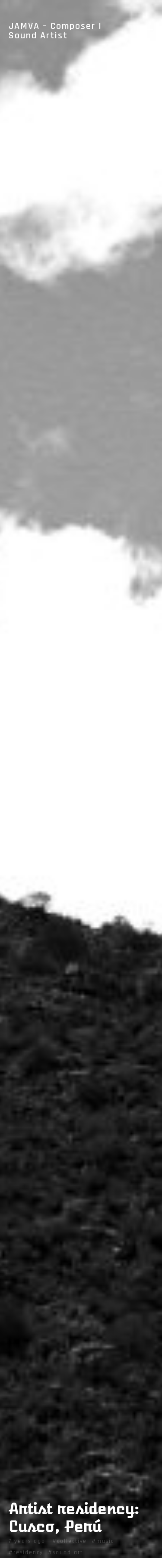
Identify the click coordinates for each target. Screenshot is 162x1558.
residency (28, 1552)
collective (72, 1541)
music (105, 1541)
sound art (68, 1552)
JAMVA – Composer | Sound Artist (55, 31)
